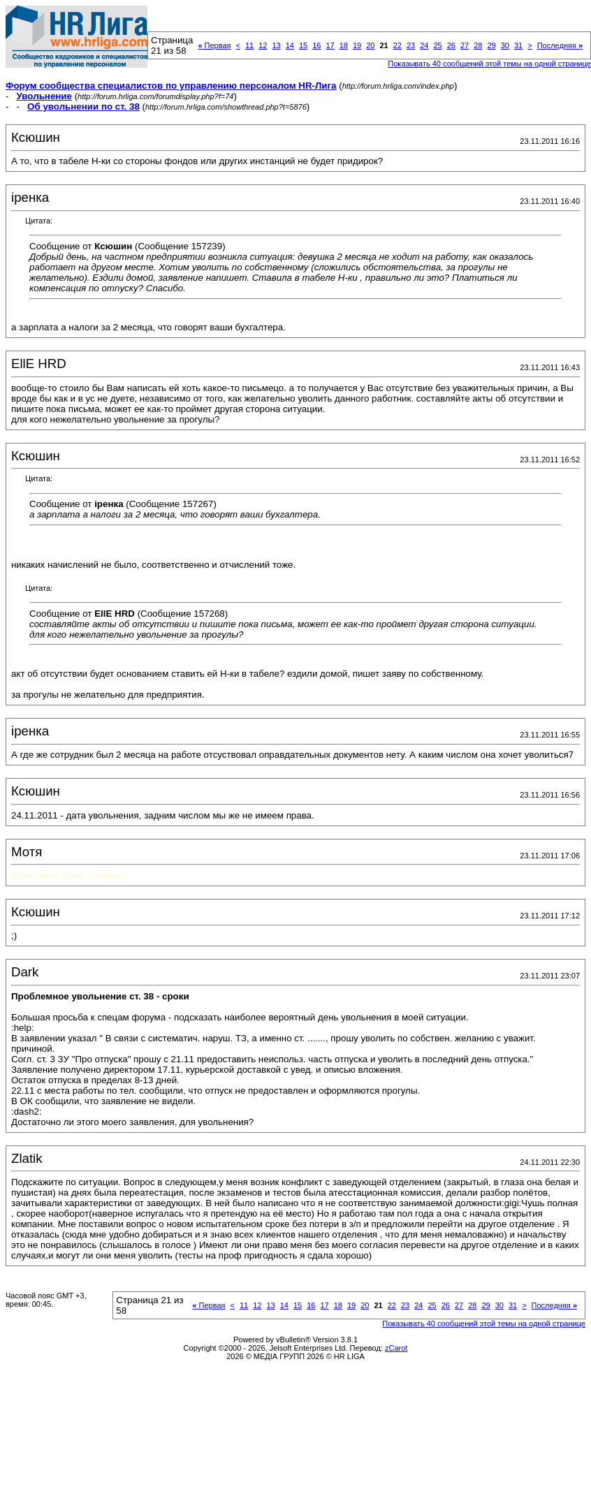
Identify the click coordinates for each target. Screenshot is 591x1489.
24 (424, 45)
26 (451, 45)
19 (357, 45)
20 (370, 45)
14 (290, 45)
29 (491, 45)
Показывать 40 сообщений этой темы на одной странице (483, 1323)
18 (344, 45)
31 (518, 45)
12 (262, 45)
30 (505, 45)
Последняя (560, 45)
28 (478, 45)
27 (464, 45)
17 (330, 45)
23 (411, 45)
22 (397, 45)
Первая (214, 45)
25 (437, 45)
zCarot (396, 1348)
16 (316, 45)
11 (249, 45)
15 (303, 45)
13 (276, 45)
